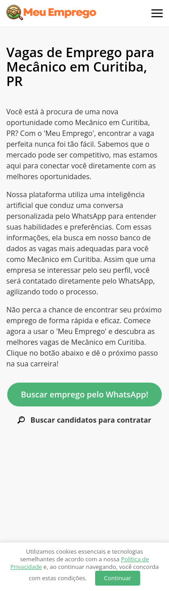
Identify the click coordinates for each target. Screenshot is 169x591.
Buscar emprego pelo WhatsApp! (84, 394)
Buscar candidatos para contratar (84, 420)
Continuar (117, 578)
